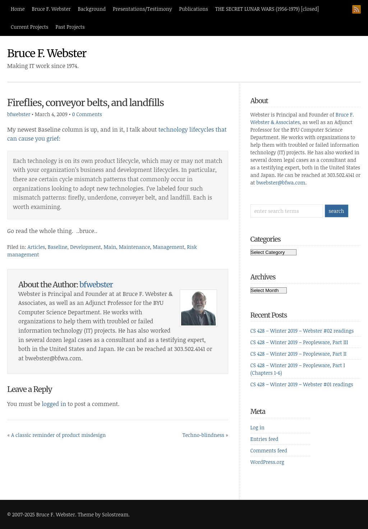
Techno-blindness (203, 435)
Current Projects (29, 26)
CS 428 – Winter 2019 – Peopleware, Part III (299, 342)
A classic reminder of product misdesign (58, 435)
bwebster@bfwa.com (280, 182)
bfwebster (18, 114)
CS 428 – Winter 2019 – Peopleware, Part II (298, 353)
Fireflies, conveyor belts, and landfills (85, 103)
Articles (36, 246)
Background (92, 8)
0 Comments (87, 114)
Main (110, 246)
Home (18, 8)
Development (85, 246)
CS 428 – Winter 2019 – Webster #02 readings (302, 330)
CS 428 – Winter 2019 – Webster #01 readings (301, 384)
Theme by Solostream (103, 514)
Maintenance (134, 246)
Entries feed (264, 438)
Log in (257, 427)
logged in (54, 404)
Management (168, 246)
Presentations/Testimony (142, 8)
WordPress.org (267, 462)
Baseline (58, 246)
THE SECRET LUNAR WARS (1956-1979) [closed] (267, 8)
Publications (193, 8)
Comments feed (269, 450)
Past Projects (69, 26)
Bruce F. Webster (51, 8)
